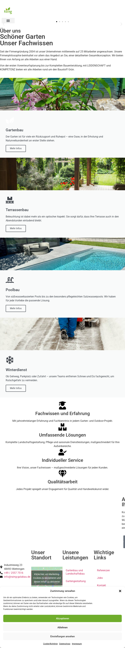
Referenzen (103, 570)
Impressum (77, 644)
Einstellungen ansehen (62, 636)
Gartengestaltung (76, 581)
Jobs (100, 577)
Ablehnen (62, 627)
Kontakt (101, 585)
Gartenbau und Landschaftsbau (75, 572)
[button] (120, 591)
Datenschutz (64, 644)
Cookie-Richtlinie (50, 644)
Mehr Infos (16, 148)
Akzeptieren (62, 618)
